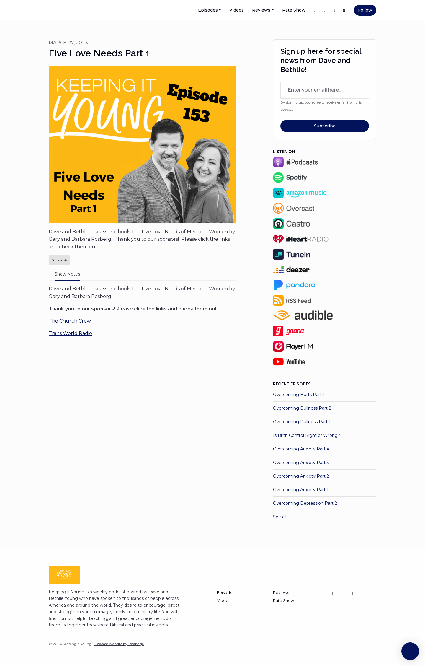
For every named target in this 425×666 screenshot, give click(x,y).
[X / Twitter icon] (332, 594)
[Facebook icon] (353, 594)
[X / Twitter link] (325, 10)
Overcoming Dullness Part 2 (302, 408)
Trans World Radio (70, 333)
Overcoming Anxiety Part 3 (301, 462)
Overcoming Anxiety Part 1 (300, 489)
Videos (236, 10)
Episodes (208, 10)
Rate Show (293, 10)
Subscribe (325, 125)
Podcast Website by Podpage (119, 643)
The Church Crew (70, 321)
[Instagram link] (334, 10)
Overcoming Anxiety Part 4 (301, 449)
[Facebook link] (315, 10)
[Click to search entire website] (344, 10)
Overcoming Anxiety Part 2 (301, 476)
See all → (282, 517)
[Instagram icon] (343, 594)
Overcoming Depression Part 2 (305, 503)
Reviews (261, 10)
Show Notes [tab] (67, 274)
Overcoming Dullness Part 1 (302, 421)
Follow (365, 10)
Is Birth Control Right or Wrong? (306, 435)
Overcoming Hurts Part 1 (299, 394)
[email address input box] (324, 90)
